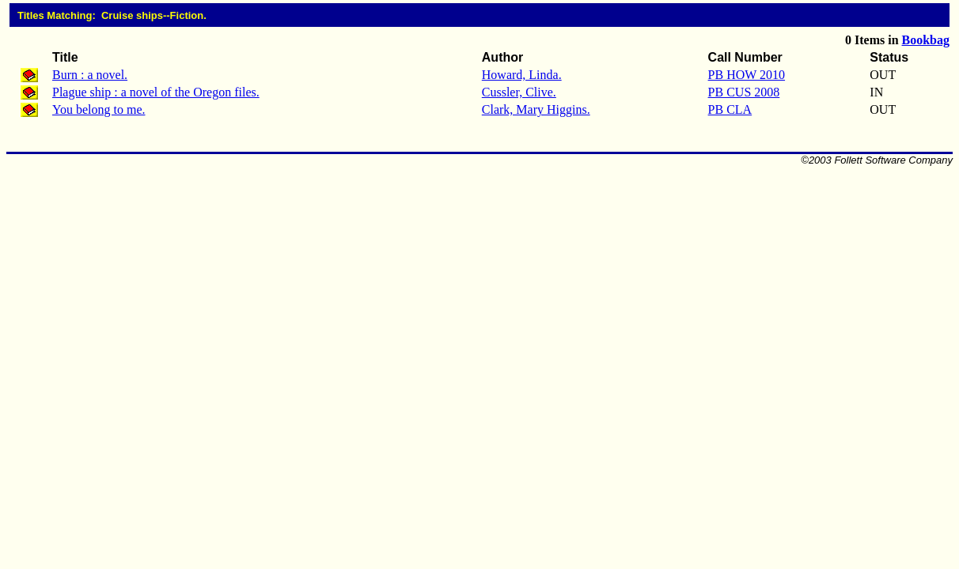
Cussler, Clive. (519, 92)
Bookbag (926, 40)
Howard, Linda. (522, 74)
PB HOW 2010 (747, 74)
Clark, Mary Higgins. (536, 109)
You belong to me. (99, 109)
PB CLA (730, 109)
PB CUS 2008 (744, 92)
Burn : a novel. (89, 74)
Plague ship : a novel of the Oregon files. (156, 92)
